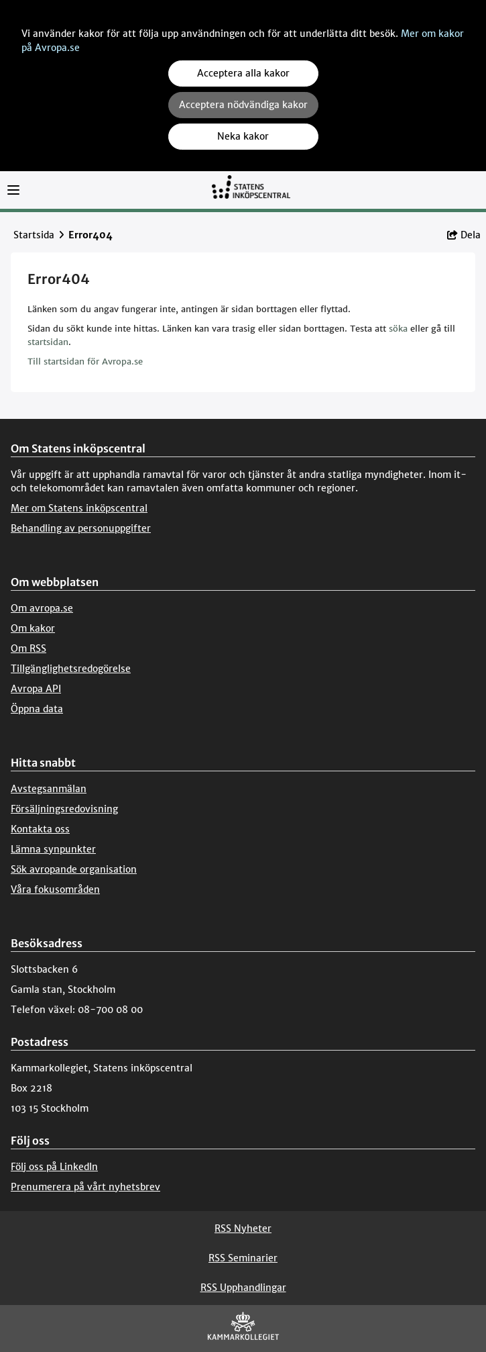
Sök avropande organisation (74, 869)
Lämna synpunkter (53, 849)
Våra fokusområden (55, 889)
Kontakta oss (40, 829)
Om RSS (28, 648)
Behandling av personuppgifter (81, 528)
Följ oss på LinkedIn (54, 1167)
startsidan (47, 342)
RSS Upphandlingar (243, 1288)
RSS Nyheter (243, 1228)
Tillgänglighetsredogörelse (71, 669)
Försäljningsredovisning (64, 809)
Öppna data (37, 709)
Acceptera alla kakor (243, 73)
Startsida (33, 235)
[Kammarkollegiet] (243, 1329)
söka (398, 328)
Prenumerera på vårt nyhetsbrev (85, 1187)
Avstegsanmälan (48, 789)
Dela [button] (464, 235)
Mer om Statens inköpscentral (79, 508)
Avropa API (36, 689)
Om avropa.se (42, 608)
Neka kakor (243, 136)
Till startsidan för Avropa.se (85, 361)
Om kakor (33, 628)
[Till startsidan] (251, 193)
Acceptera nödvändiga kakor (243, 105)
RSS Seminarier (243, 1258)
